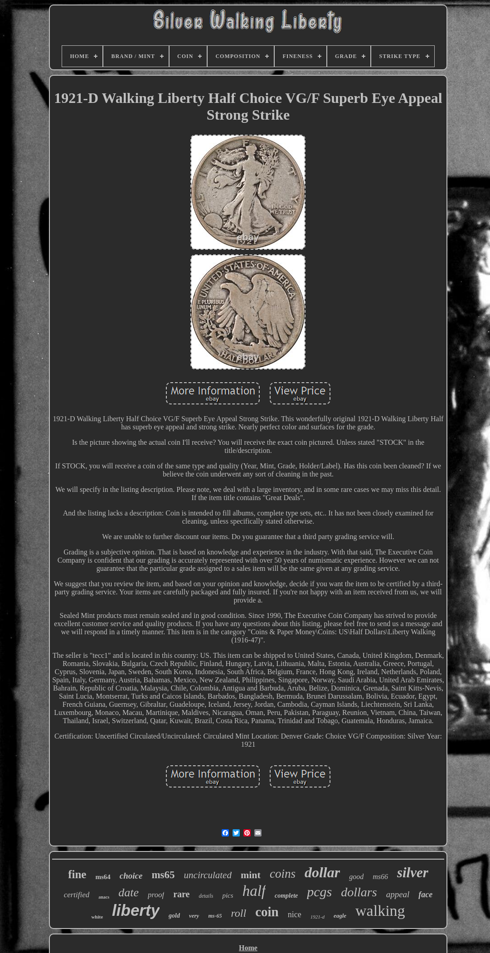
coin (267, 911)
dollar (322, 872)
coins (283, 873)
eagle (340, 915)
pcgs (319, 891)
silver (412, 872)
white (97, 916)
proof (156, 894)
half (254, 891)
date (128, 892)
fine (77, 874)
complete (286, 895)
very (194, 915)
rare (181, 894)
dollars (359, 892)
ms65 (163, 874)
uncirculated (208, 875)
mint (251, 874)
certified (77, 894)
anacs (103, 897)
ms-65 (215, 916)
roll (238, 913)
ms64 (102, 876)
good (356, 876)
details (206, 896)
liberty (136, 910)
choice (131, 875)
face (425, 894)
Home (248, 948)
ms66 (380, 876)
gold (174, 915)
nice (294, 914)
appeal (398, 894)
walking (380, 910)
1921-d (317, 916)
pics (227, 895)
